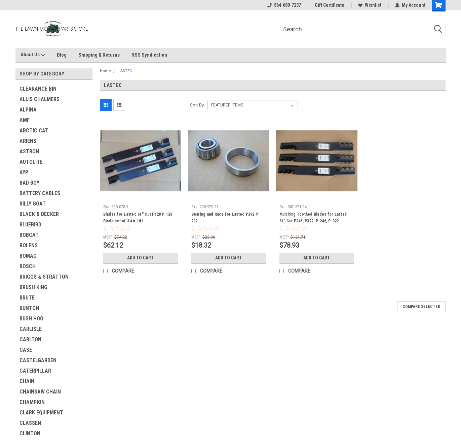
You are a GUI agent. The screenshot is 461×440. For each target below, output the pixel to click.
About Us (33, 55)
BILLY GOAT (33, 203)
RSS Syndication (149, 55)
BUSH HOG (31, 318)
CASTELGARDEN (38, 360)
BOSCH (28, 266)
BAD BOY (29, 183)
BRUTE (27, 297)
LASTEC (125, 71)
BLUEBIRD (30, 224)
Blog (62, 55)
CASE (26, 350)
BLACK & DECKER (39, 214)
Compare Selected (421, 306)
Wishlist (369, 5)
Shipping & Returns (99, 55)
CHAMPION (32, 402)
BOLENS (29, 245)
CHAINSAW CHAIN (40, 391)
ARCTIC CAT (34, 130)
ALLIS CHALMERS (40, 99)
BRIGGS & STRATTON (44, 277)
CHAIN (27, 381)
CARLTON (30, 339)
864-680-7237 (284, 5)
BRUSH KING (33, 287)
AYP (24, 172)
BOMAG (28, 256)
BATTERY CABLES (40, 193)
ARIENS (28, 141)
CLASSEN (30, 423)
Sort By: (197, 104)
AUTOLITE (31, 162)
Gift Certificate (329, 5)
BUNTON (29, 308)
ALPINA (28, 109)
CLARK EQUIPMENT (41, 412)
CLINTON (30, 433)
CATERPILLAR (35, 371)
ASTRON (29, 151)
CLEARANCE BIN (38, 89)
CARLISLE (31, 329)
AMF (25, 120)
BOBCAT (29, 235)
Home (105, 71)
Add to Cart (140, 257)
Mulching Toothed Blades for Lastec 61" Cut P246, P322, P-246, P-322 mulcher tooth (313, 221)
